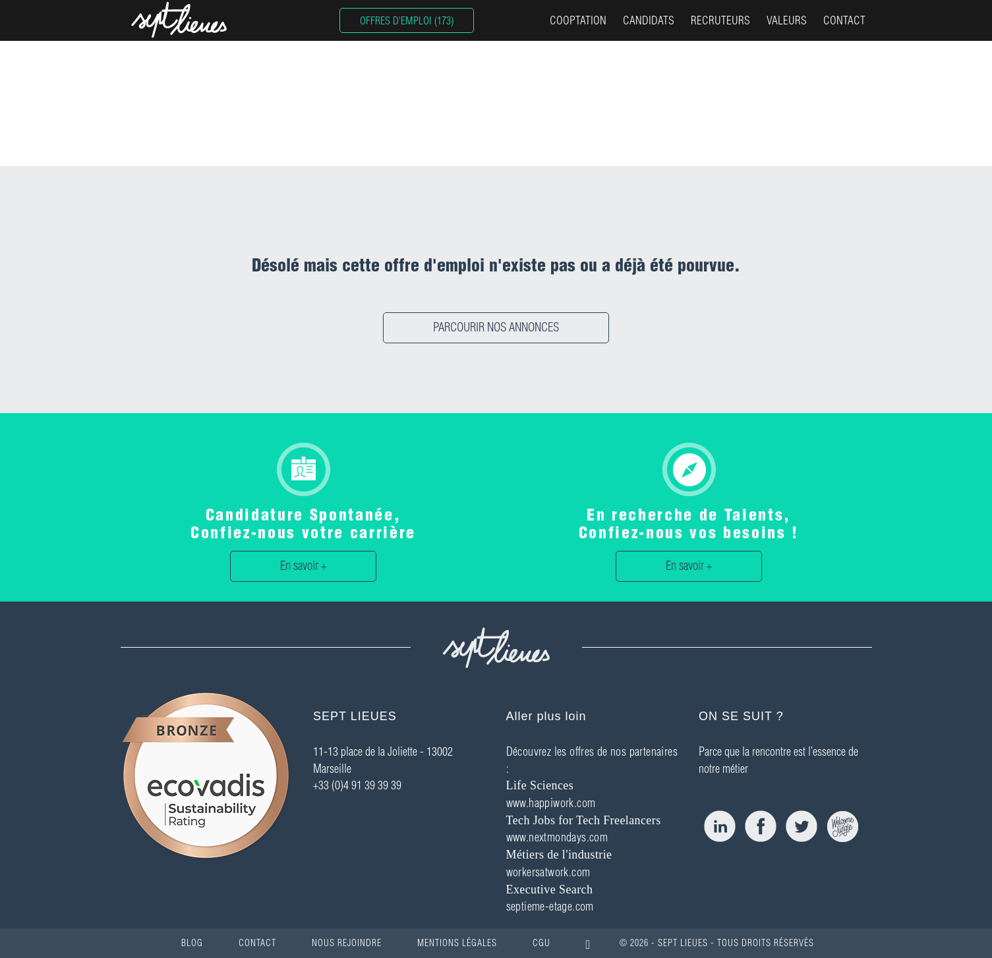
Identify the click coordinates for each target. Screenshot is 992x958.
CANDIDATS (648, 20)
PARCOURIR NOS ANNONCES (496, 327)
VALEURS (787, 20)
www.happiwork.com (551, 802)
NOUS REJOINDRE (347, 943)
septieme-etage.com (550, 906)
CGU (541, 943)
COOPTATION (578, 20)
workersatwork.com (548, 872)
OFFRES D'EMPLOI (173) (406, 20)
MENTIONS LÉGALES (457, 943)
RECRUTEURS (720, 20)
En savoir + (303, 565)
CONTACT (844, 20)
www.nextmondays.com (557, 837)
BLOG (192, 943)
